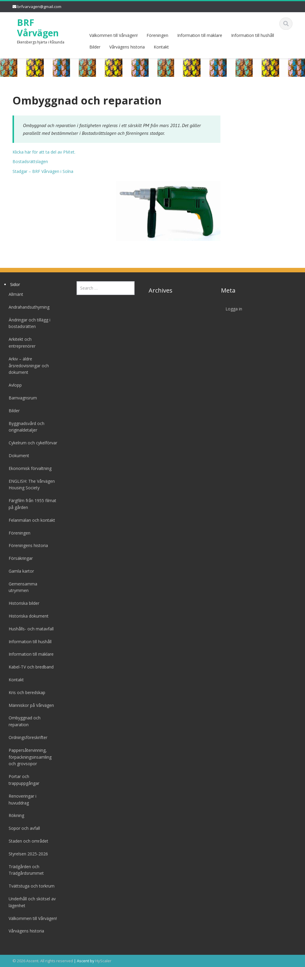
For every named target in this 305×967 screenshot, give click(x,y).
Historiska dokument (27, 616)
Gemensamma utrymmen (21, 587)
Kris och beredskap (25, 692)
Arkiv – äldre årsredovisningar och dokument (27, 365)
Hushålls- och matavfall (29, 629)
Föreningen (157, 35)
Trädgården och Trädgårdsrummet (24, 870)
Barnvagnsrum (21, 398)
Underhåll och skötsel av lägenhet (30, 902)
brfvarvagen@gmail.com (39, 6)
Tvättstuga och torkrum (30, 886)
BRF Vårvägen (38, 27)
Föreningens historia (26, 545)
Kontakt (161, 47)
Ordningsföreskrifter (26, 737)
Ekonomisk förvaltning (28, 468)
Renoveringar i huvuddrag (21, 799)
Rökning (14, 815)
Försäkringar (19, 558)
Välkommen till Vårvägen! (113, 35)
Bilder (94, 47)
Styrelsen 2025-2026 (26, 854)
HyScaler (103, 960)
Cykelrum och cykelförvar (31, 443)
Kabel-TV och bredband (29, 667)
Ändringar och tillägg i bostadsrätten (28, 323)
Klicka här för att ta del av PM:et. (44, 152)
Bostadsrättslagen (30, 161)
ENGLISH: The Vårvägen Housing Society (30, 484)
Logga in (232, 309)
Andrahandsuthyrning (27, 307)
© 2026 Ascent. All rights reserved (43, 960)
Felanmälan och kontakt (30, 520)
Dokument (17, 455)
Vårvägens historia (127, 47)
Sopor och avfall (22, 828)
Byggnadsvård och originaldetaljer (25, 427)
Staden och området (26, 841)
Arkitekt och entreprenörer (20, 342)
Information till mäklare (199, 35)
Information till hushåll (252, 35)
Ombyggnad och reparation (23, 721)
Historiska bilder (22, 603)
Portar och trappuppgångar (22, 780)
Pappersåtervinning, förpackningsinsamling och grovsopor (28, 757)
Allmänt (14, 294)
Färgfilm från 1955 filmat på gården (31, 504)
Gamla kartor (19, 571)
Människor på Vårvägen (29, 705)
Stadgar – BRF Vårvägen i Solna (43, 171)
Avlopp (13, 385)
